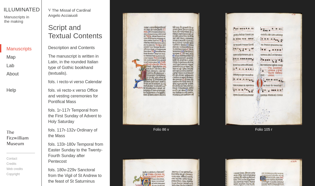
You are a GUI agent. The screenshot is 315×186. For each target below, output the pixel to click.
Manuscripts (19, 48)
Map (11, 57)
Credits (11, 164)
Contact (11, 158)
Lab (10, 65)
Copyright (13, 174)
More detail (161, 73)
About (12, 73)
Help (11, 90)
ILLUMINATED (22, 9)
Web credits (14, 169)
